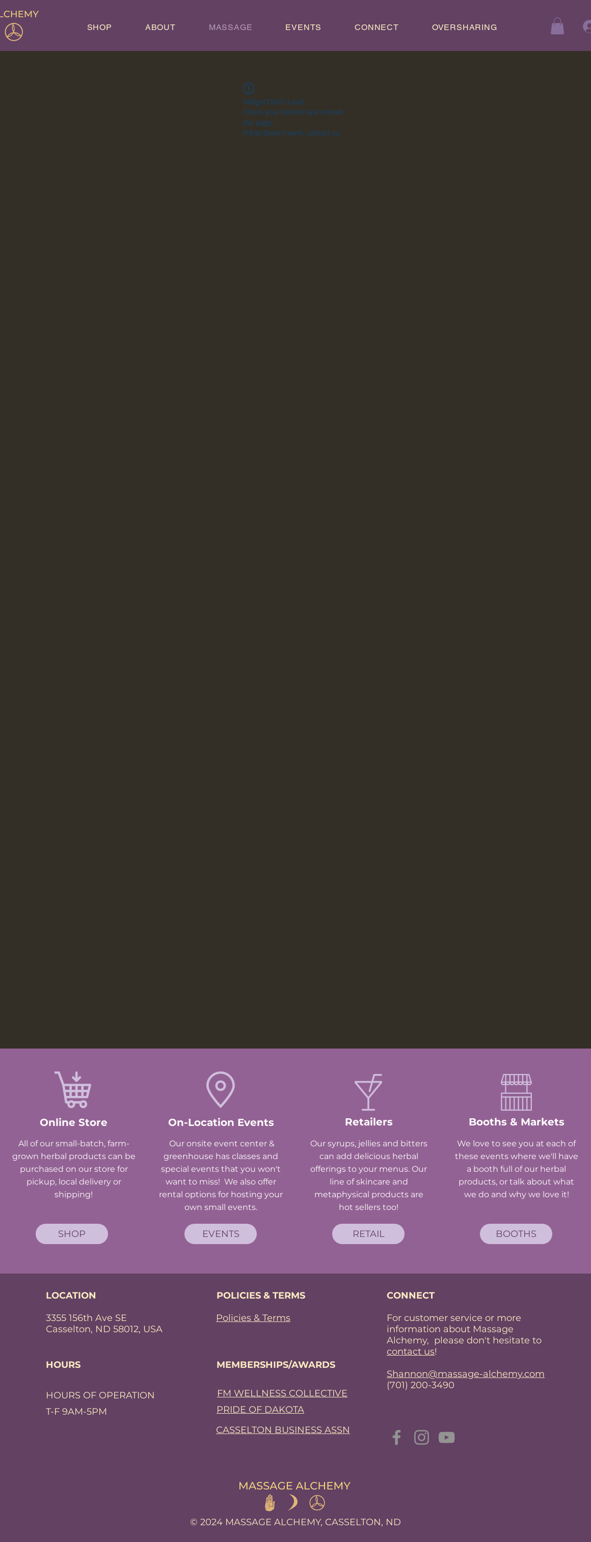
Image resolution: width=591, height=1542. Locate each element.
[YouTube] (446, 1437)
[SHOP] (72, 1234)
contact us (411, 1351)
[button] (557, 25)
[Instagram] (422, 1437)
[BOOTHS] (516, 1234)
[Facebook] (397, 1437)
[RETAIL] (368, 1234)
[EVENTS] (220, 1234)
